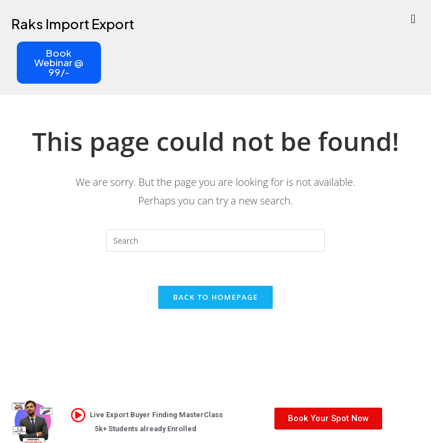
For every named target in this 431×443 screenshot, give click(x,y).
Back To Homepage (215, 297)
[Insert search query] (215, 240)
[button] (413, 18)
